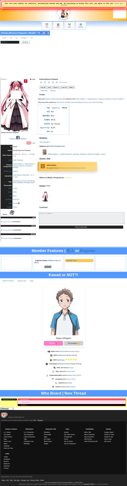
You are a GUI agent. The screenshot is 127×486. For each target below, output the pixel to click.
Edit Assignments (57, 146)
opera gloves (17, 181)
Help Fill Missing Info (91, 441)
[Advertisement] (63, 61)
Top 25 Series (68, 441)
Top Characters (29, 434)
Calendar (7, 446)
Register (87, 251)
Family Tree (71, 261)
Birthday (9, 199)
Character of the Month (7, 238)
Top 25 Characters (70, 443)
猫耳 (32, 37)
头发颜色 (47, 120)
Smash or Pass (109, 434)
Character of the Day (7, 221)
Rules (42, 480)
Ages (45, 437)
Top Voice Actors (69, 434)
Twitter (6, 457)
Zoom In (4, 79)
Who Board (51, 393)
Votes (31, 281)
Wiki (11, 480)
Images (42, 186)
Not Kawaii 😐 (73, 343)
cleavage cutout (29, 182)
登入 (70, 251)
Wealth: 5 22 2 (39, 33)
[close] (64, 6)
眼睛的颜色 (46, 115)
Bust (10, 188)
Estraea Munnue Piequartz (14, 33)
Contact (6, 468)
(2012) (103, 154)
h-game (15, 171)
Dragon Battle (71, 371)
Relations (43, 138)
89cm (15, 196)
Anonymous (25, 399)
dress (24, 181)
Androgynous (24, 37)
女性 (17, 37)
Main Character (18, 160)
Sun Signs (47, 439)
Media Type (8, 171)
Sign (10, 203)
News (5, 443)
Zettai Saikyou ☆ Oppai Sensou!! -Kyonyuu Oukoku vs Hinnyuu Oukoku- (24, 165)
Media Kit (7, 464)
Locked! (47, 266)
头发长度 (47, 124)
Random (4, 37)
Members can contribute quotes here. (72, 168)
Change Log (25, 480)
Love (64, 87)
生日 (46, 27)
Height (9, 207)
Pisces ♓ (16, 203)
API (8, 480)
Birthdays (27, 443)
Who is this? (26, 402)
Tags (5, 439)
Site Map (17, 480)
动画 (58, 27)
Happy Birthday (75, 351)
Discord (6, 461)
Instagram (7, 459)
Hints (36, 263)
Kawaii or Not (21, 281)
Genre (66, 439)
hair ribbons (31, 181)
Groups (52, 90)
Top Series (7, 434)
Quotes (80, 27)
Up (49, 87)
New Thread (75, 393)
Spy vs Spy (108, 439)
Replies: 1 (24, 405)
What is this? (54, 261)
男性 (11, 37)
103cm (15, 188)
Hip (10, 196)
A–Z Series (7, 432)
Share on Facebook (18, 138)
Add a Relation (45, 142)
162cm (15, 207)
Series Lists (7, 441)
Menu (5, 214)
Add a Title (87, 432)
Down (56, 87)
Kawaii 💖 (53, 343)
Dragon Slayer (109, 432)
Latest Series (8, 437)
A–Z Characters (29, 432)
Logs (33, 143)
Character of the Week (7, 230)
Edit (28, 143)
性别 (48, 111)
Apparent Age (45, 127)
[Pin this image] (25, 81)
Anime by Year (8, 448)
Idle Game (107, 441)
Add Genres (88, 439)
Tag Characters (89, 437)
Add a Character (89, 434)
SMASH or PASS (8, 281)
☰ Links (32, 79)
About (3, 480)
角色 (69, 27)
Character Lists (28, 441)
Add (48, 159)
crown (15, 182)
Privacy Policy (34, 480)
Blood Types (48, 441)
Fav (43, 87)
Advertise (7, 466)
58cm (15, 192)
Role (10, 160)
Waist (10, 192)
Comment (44, 90)
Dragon (72, 367)
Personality (47, 434)
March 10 (16, 199)
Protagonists (68, 437)
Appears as (56, 108)
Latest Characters (29, 437)
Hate (71, 87)
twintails (20, 182)
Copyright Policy (88, 484)
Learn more (119, 4)
